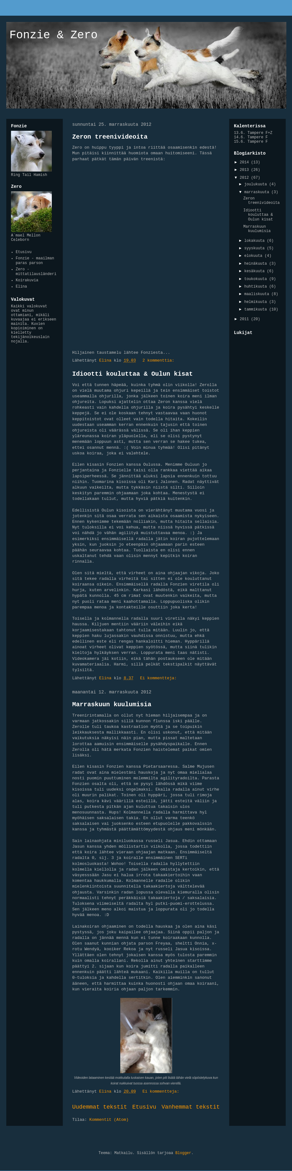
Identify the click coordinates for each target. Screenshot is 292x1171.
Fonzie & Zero (53, 35)
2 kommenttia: (160, 360)
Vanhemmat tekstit (190, 1107)
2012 (245, 178)
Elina (21, 286)
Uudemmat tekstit (99, 1107)
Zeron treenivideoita (110, 136)
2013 (245, 170)
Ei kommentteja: (159, 678)
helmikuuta (256, 302)
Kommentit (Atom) (109, 1119)
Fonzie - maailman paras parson (35, 260)
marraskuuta (257, 192)
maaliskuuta (257, 294)
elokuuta (254, 256)
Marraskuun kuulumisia (111, 704)
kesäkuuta (255, 271)
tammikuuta (256, 309)
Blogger (183, 1153)
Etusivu (144, 1107)
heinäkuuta (256, 264)
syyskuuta (255, 248)
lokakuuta (255, 241)
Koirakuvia (27, 280)
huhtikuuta (256, 286)
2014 (245, 162)
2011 (245, 319)
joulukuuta (256, 184)
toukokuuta (256, 279)
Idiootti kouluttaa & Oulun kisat (132, 374)
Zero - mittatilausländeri (36, 271)
